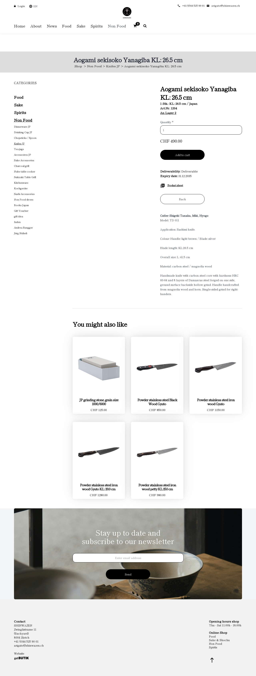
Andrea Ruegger (23, 227)
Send (128, 574)
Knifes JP (113, 66)
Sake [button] (81, 25)
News (52, 25)
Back (182, 199)
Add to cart (182, 155)
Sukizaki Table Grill (25, 177)
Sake (18, 104)
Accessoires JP (22, 154)
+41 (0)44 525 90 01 (193, 5)
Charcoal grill (21, 165)
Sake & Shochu (219, 640)
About (36, 25)
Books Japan (21, 205)
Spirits (20, 112)
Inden (17, 222)
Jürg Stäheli (20, 233)
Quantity (166, 122)
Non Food (94, 66)
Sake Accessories (24, 160)
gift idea (18, 216)
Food (18, 97)
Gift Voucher (21, 210)
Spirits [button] (97, 25)
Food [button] (66, 25)
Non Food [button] (117, 25)
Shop (78, 66)
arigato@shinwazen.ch (225, 5)
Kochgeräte (21, 188)
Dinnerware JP (22, 126)
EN (35, 6)
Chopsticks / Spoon (25, 137)
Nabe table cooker (24, 171)
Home (19, 25)
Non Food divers (23, 199)
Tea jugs (19, 149)
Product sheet (175, 185)
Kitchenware (21, 182)
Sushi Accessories (24, 193)
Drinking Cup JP (23, 132)
